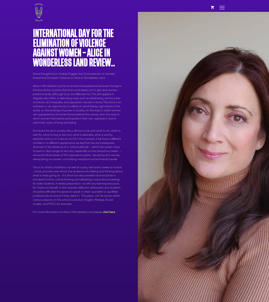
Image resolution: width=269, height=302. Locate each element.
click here (109, 212)
